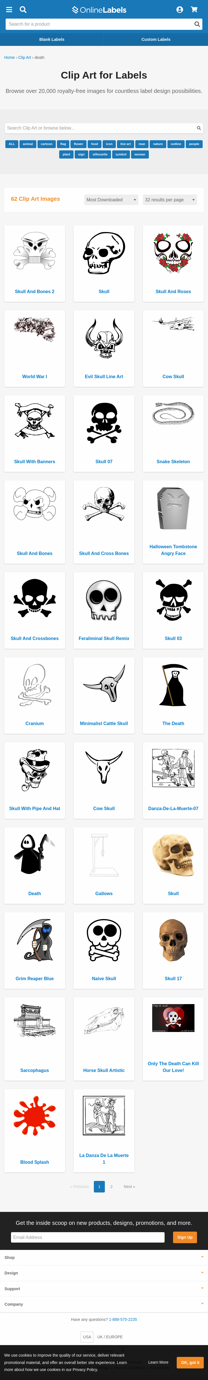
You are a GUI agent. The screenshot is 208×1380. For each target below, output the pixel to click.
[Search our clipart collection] (104, 128)
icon (109, 144)
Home (9, 57)
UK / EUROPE (110, 1337)
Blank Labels (52, 39)
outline (176, 144)
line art (125, 144)
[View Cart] (194, 9)
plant (66, 154)
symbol (121, 154)
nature (158, 144)
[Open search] (197, 24)
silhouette (100, 154)
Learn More (158, 1362)
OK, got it (190, 1362)
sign (81, 154)
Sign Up (184, 1237)
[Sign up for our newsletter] (88, 1237)
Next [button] (128, 1186)
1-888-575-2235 (123, 1319)
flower (78, 144)
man (142, 144)
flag (63, 144)
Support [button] (12, 1289)
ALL (12, 144)
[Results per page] (170, 200)
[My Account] (179, 10)
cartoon (46, 144)
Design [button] (11, 1273)
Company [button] (14, 1304)
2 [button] (111, 1186)
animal (28, 144)
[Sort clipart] (111, 200)
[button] (9, 10)
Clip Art (24, 57)
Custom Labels (156, 39)
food (94, 144)
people (194, 144)
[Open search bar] (23, 10)
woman (139, 154)
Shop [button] (10, 1257)
